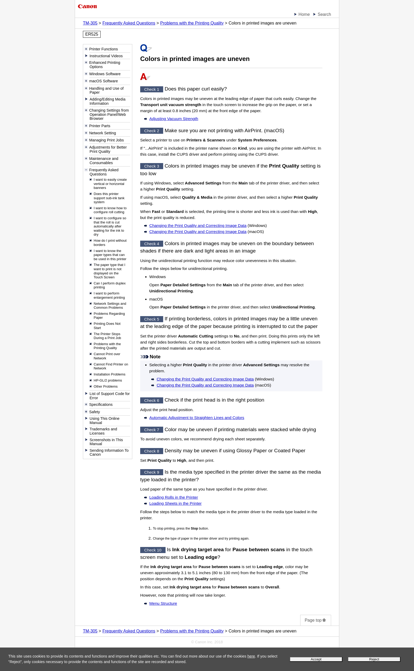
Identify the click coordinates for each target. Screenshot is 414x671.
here (251, 656)
